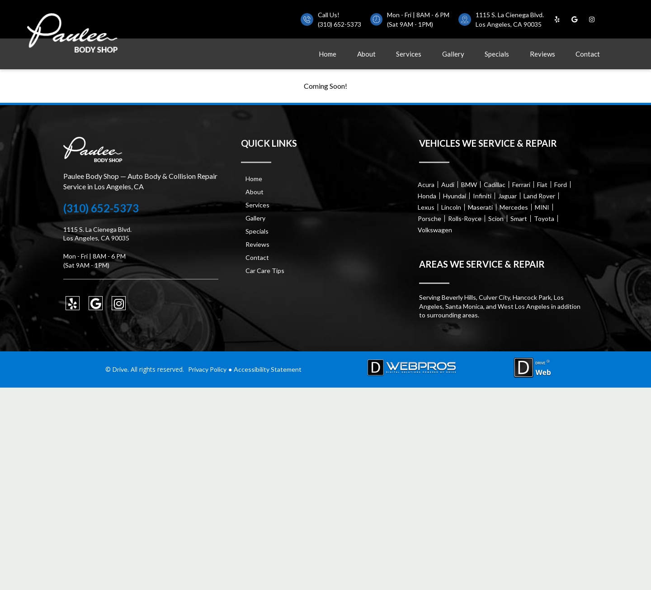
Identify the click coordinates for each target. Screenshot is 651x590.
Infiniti (482, 195)
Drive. (121, 369)
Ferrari (521, 184)
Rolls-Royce (464, 218)
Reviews (542, 54)
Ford (560, 184)
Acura (426, 184)
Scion (496, 218)
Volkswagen (435, 229)
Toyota (544, 218)
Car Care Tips (264, 270)
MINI (542, 207)
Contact (588, 54)
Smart (518, 218)
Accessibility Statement (268, 369)
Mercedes (514, 207)
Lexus (426, 207)
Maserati (480, 207)
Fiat (542, 184)
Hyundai (454, 195)
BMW (469, 184)
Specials (497, 54)
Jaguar (507, 195)
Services (408, 54)
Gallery (453, 54)
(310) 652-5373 (339, 24)
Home (327, 54)
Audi (447, 184)
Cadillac (494, 184)
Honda (427, 195)
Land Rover (539, 195)
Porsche (429, 218)
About (366, 54)
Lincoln (451, 207)
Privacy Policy (207, 369)
